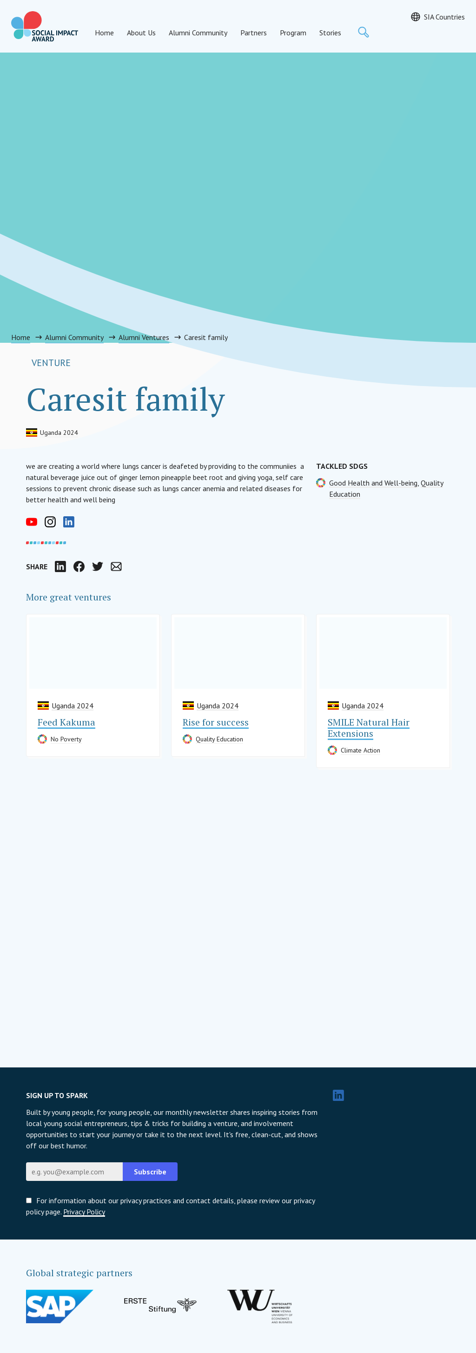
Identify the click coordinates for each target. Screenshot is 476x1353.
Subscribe (150, 1171)
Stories (330, 32)
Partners (253, 32)
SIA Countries (444, 16)
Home (104, 32)
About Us (141, 32)
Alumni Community (198, 32)
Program (293, 32)
